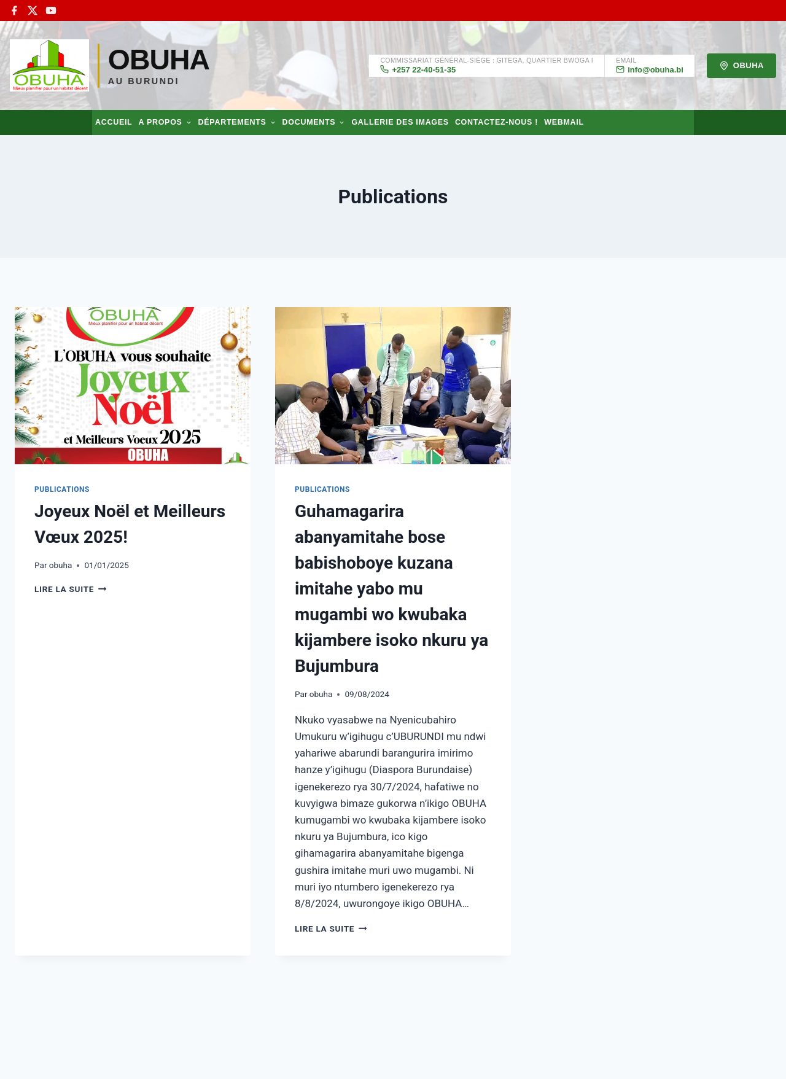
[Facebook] (14, 10)
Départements (237, 122)
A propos (165, 122)
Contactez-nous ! (496, 122)
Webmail (564, 122)
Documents (314, 122)
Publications (62, 489)
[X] (32, 10)
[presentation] (133, 385)
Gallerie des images (399, 122)
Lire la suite (70, 589)
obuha (60, 565)
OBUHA (741, 66)
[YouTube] (50, 10)
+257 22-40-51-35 (418, 69)
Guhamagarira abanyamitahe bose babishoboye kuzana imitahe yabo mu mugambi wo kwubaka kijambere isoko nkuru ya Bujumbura (391, 588)
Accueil (113, 122)
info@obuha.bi (649, 69)
